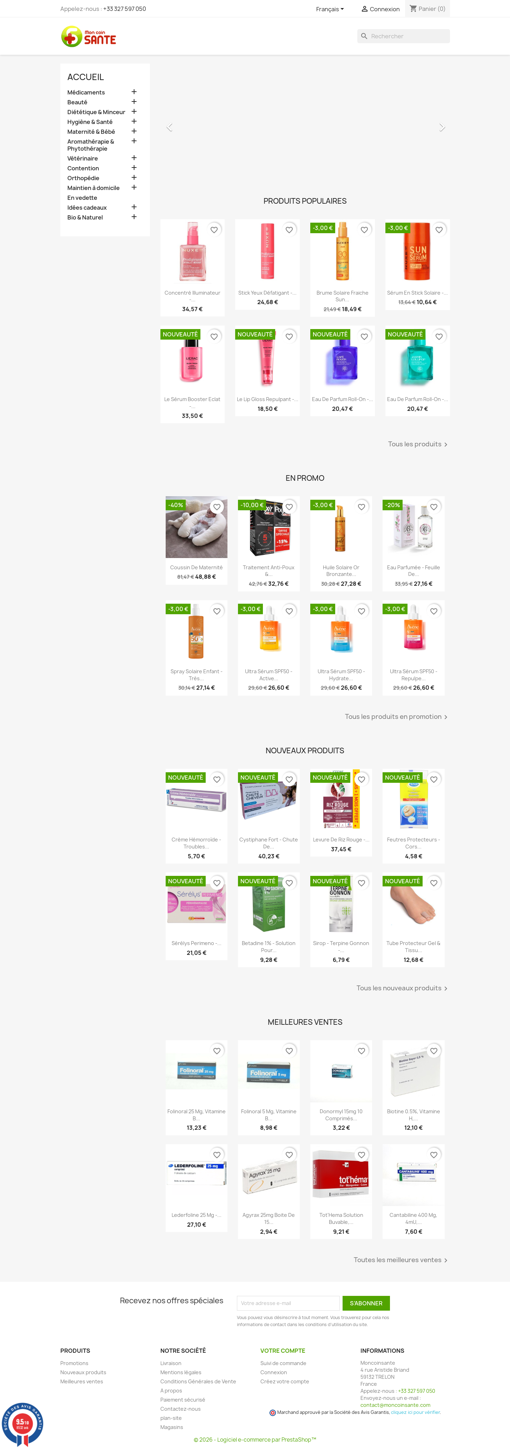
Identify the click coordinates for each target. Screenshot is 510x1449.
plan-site (171, 1418)
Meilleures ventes (81, 1381)
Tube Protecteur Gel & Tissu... (413, 946)
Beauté (77, 102)
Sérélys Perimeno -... (196, 943)
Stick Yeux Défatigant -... (267, 292)
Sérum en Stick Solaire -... (417, 292)
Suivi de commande (283, 1363)
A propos (171, 1390)
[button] (182, 123)
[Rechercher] (403, 36)
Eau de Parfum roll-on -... (342, 399)
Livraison (170, 1363)
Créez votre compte (284, 1381)
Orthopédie (83, 178)
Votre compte (282, 1351)
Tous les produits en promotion (397, 717)
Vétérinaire (82, 158)
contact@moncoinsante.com (395, 1405)
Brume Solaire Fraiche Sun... (343, 296)
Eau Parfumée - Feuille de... (413, 571)
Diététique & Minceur (96, 112)
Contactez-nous (180, 1408)
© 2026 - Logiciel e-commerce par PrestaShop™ (255, 1439)
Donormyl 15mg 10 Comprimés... (341, 1115)
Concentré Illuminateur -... (192, 296)
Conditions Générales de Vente (198, 1381)
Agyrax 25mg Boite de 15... (269, 1218)
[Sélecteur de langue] (331, 9)
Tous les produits (419, 444)
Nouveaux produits (83, 1372)
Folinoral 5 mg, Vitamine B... (269, 1115)
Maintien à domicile (93, 188)
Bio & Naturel (85, 217)
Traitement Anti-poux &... (268, 571)
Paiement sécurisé (182, 1399)
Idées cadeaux (87, 207)
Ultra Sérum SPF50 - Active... (268, 675)
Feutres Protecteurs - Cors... (413, 843)
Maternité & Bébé (91, 132)
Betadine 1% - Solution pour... (269, 946)
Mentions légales (180, 1372)
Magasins (171, 1427)
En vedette (82, 198)
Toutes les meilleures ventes (402, 1260)
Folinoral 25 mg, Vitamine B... (196, 1115)
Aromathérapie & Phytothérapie (90, 145)
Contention (83, 168)
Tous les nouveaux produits (403, 988)
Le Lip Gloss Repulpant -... (267, 399)
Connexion (273, 1372)
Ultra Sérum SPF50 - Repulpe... (413, 675)
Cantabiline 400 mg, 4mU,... (413, 1218)
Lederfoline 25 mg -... (196, 1215)
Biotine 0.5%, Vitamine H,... (413, 1115)
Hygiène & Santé (90, 122)
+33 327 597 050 (124, 9)
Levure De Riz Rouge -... (341, 839)
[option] (305, 123)
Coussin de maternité (196, 567)
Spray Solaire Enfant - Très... (197, 675)
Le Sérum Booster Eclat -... (192, 402)
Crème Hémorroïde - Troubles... (196, 843)
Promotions (74, 1363)
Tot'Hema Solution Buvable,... (341, 1218)
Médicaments (86, 92)
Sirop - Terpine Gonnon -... (341, 946)
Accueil (85, 77)
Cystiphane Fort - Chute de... (268, 843)
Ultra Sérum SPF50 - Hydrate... (341, 675)
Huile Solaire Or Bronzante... (341, 571)
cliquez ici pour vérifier (415, 1412)
